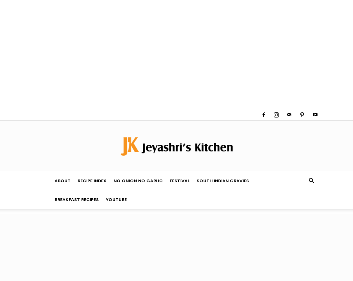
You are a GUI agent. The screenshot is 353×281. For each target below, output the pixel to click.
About (63, 181)
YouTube (116, 199)
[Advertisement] (176, 54)
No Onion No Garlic (138, 181)
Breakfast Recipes (77, 199)
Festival (180, 181)
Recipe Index (92, 181)
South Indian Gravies (223, 181)
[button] (311, 180)
